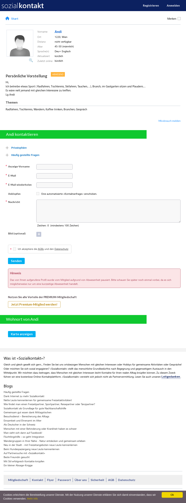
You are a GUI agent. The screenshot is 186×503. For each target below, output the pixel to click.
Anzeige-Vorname (17, 166)
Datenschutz (61, 249)
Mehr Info (32, 498)
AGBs (41, 249)
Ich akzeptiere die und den (43, 249)
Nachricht (12, 201)
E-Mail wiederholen (18, 184)
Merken (174, 18)
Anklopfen (13, 193)
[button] (20, 55)
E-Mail (10, 175)
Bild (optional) (15, 233)
